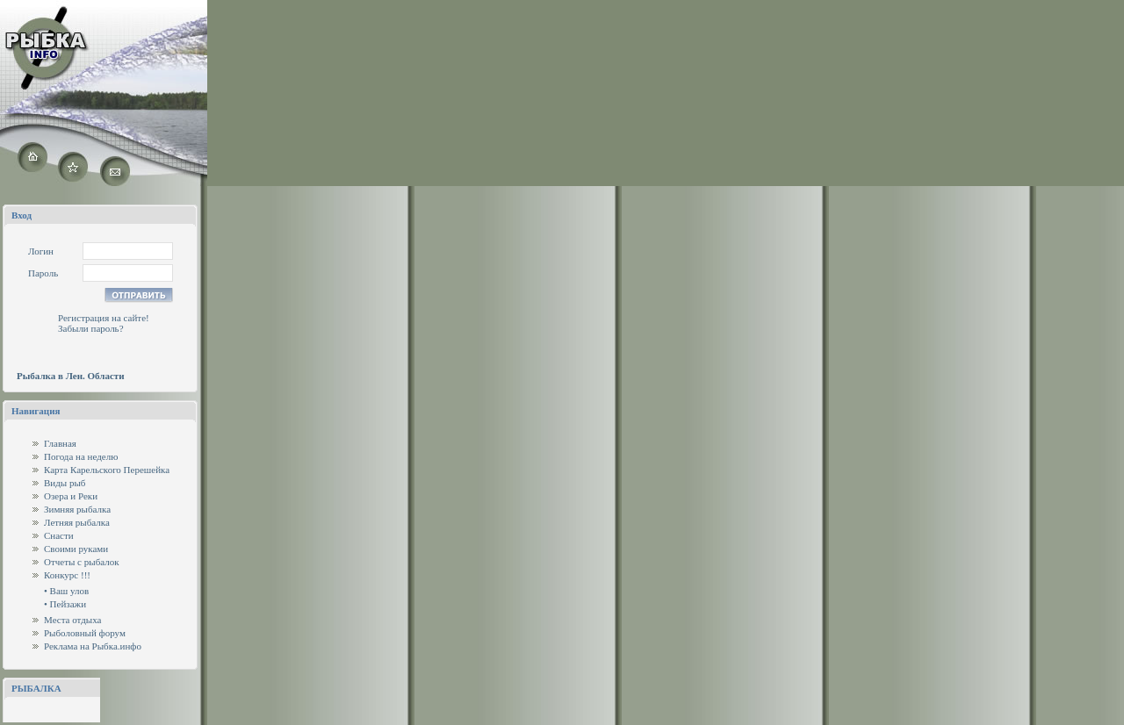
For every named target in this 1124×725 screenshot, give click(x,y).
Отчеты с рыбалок (81, 561)
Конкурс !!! (67, 575)
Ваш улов (70, 590)
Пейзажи (68, 604)
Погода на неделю (81, 456)
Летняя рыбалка (77, 522)
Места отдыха (73, 619)
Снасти (59, 535)
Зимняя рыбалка (77, 509)
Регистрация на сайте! (103, 317)
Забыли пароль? (91, 328)
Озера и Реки (70, 496)
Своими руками (76, 548)
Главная (60, 443)
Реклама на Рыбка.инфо (92, 646)
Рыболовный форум (85, 633)
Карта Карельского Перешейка (106, 469)
